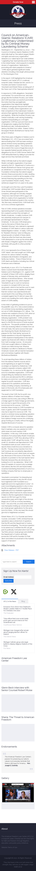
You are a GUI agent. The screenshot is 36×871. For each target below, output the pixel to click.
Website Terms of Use (9, 847)
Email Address (8, 577)
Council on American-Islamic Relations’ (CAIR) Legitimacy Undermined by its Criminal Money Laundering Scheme (17, 40)
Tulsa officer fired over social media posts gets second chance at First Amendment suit (15, 620)
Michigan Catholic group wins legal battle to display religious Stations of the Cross (17, 644)
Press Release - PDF (11, 550)
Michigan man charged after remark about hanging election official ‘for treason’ (16, 632)
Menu (33, 2)
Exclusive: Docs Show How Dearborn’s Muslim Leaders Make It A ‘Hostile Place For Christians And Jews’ (17, 609)
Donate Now (18, 2)
